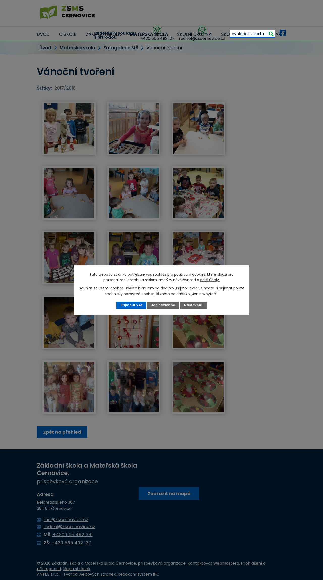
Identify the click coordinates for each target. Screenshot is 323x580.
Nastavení (193, 305)
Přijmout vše (131, 305)
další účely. (210, 279)
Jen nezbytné (163, 305)
